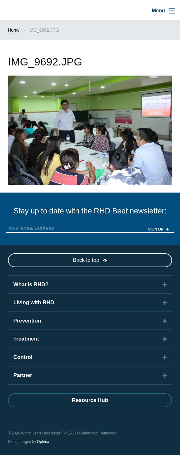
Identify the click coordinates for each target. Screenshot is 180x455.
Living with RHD (33, 302)
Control (22, 357)
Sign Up (158, 229)
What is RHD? (30, 284)
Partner (22, 375)
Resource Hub (90, 400)
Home (14, 30)
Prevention (27, 321)
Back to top (90, 260)
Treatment (26, 339)
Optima (43, 442)
